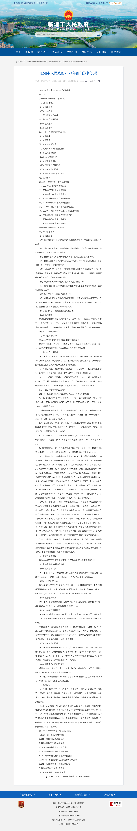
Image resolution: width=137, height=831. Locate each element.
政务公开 (42, 51)
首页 (18, 51)
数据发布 (86, 51)
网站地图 (75, 824)
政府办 (84, 61)
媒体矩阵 (90, 3)
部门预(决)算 (65, 61)
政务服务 (57, 51)
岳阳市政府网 (42, 3)
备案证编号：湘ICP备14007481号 (68, 807)
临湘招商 (116, 51)
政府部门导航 (81, 794)
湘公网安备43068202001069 (69, 816)
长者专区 (116, 3)
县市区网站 (53, 794)
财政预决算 (54, 61)
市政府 (29, 51)
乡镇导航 (108, 794)
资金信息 (44, 61)
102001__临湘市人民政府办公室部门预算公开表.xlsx (69, 776)
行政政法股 (76, 61)
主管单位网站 (26, 794)
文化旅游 (101, 51)
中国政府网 (18, 3)
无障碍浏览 (102, 3)
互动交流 (72, 51)
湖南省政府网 (30, 3)
